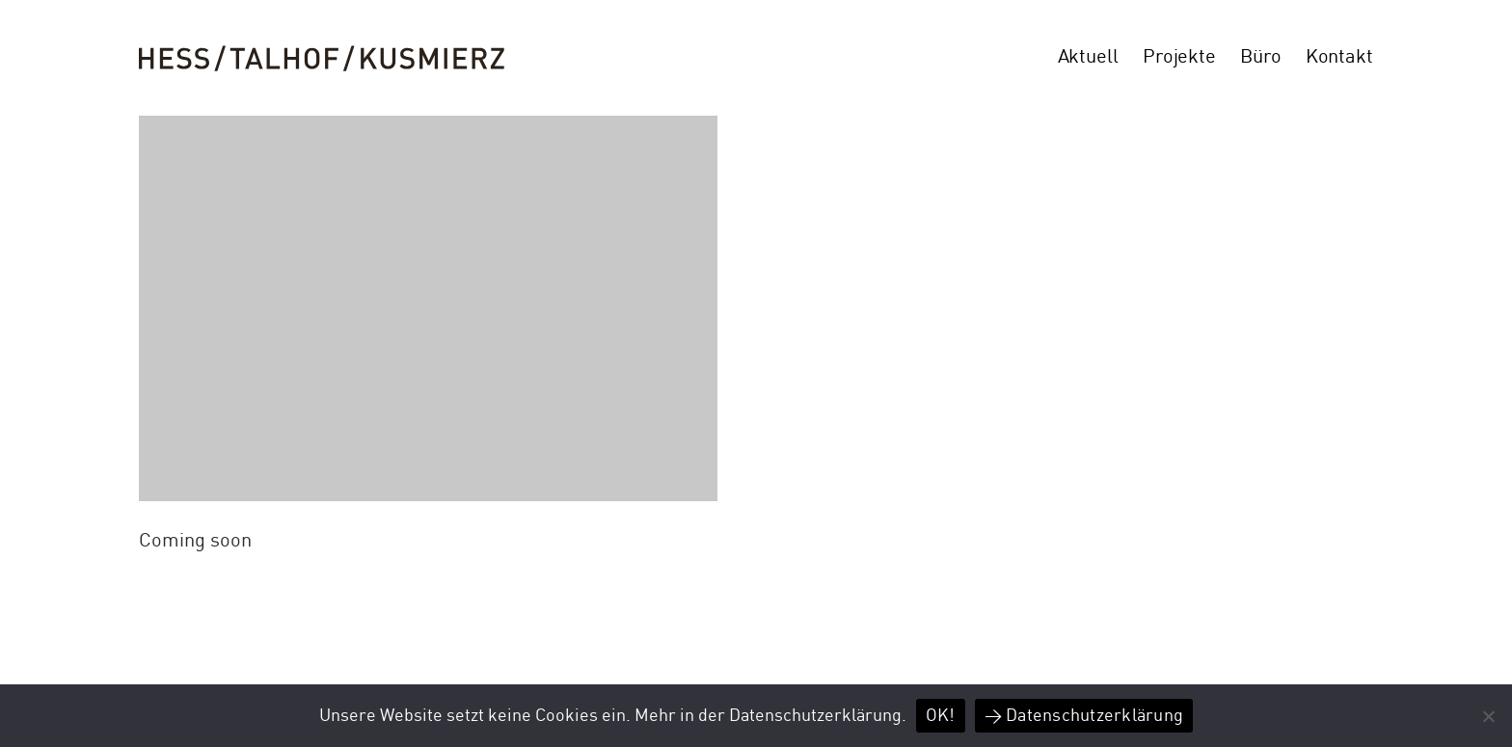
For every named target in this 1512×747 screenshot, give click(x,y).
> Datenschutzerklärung (1084, 716)
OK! (941, 716)
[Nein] (1488, 716)
